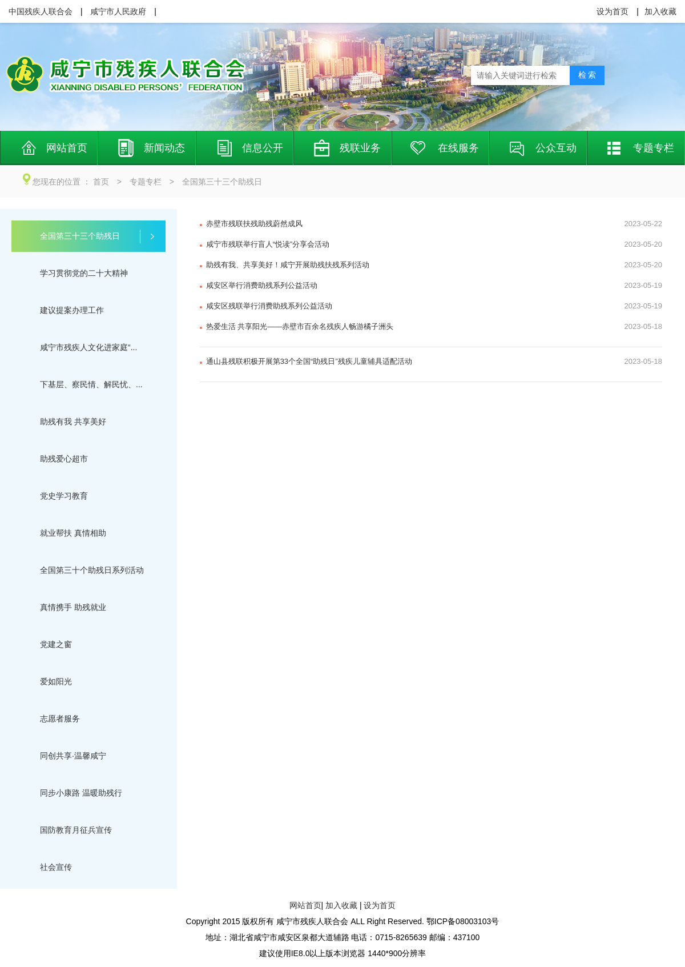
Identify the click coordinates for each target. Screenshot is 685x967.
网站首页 (305, 905)
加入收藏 (341, 905)
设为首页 (380, 905)
